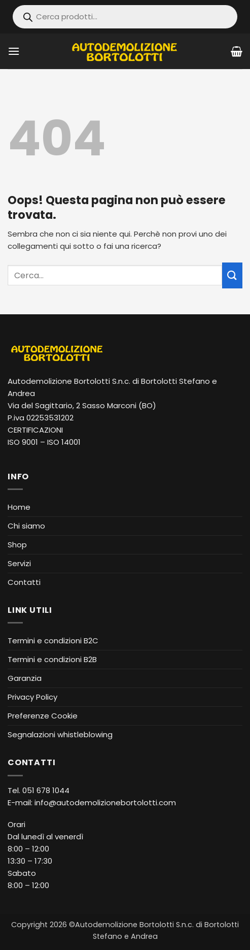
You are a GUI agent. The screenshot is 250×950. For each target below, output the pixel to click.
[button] (14, 51)
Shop (17, 544)
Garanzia (25, 678)
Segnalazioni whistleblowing (60, 734)
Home (19, 507)
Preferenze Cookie (43, 715)
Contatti (24, 582)
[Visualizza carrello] (236, 51)
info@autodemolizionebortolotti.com (105, 802)
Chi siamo (26, 525)
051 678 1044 (45, 790)
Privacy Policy (32, 697)
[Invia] (232, 275)
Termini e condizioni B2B (52, 659)
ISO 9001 (23, 442)
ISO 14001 (64, 442)
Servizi (19, 563)
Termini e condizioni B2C (53, 640)
